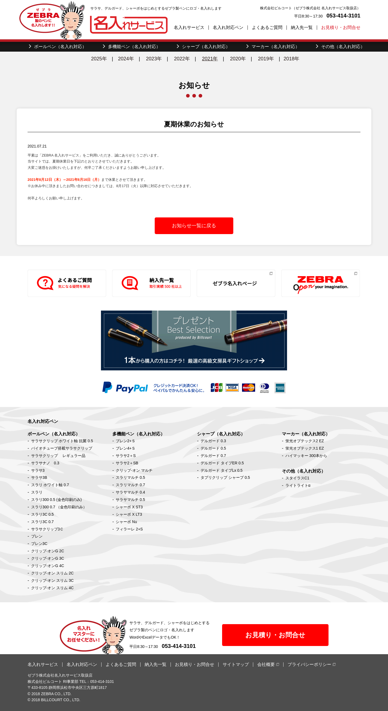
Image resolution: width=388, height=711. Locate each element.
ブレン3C (39, 543)
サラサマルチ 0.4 (130, 492)
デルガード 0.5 (213, 448)
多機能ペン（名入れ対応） (138, 434)
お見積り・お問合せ (340, 27)
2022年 (182, 58)
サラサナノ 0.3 (45, 463)
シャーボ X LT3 (129, 514)
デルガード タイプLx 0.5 (222, 470)
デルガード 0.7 (213, 455)
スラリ (37, 492)
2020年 (238, 58)
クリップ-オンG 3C (47, 558)
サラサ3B (39, 477)
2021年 (210, 58)
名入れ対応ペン (228, 27)
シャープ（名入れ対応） (221, 434)
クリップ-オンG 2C (47, 551)
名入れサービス (189, 27)
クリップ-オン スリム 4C (52, 588)
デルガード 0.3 (213, 441)
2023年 (154, 58)
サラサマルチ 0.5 (130, 499)
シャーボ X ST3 (129, 507)
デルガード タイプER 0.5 (222, 463)
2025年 (99, 58)
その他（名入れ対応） (304, 471)
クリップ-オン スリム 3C (52, 580)
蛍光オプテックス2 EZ (304, 441)
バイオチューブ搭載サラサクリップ (61, 448)
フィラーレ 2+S (129, 529)
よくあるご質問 (267, 27)
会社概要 (266, 664)
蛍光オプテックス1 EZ (304, 448)
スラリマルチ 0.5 (130, 477)
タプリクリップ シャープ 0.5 (225, 477)
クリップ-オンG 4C (47, 566)
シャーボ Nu (126, 522)
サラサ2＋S (126, 455)
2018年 (291, 58)
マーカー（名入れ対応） (306, 434)
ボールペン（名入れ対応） (54, 434)
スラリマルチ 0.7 (130, 485)
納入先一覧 (302, 27)
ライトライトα (298, 485)
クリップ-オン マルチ (134, 470)
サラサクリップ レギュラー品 (58, 455)
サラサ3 (38, 470)
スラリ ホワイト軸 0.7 (50, 485)
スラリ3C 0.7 (42, 522)
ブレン (37, 536)
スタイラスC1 (297, 478)
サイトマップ (236, 664)
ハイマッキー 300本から (306, 455)
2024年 (126, 58)
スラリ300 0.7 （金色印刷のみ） (59, 507)
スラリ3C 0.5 (42, 514)
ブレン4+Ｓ (125, 448)
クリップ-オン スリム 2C (52, 573)
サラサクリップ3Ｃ (47, 529)
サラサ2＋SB (127, 463)
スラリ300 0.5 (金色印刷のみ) (56, 499)
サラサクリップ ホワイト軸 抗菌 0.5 (62, 441)
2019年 (266, 58)
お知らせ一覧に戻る (194, 225)
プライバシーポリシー (309, 664)
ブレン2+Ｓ (125, 441)
